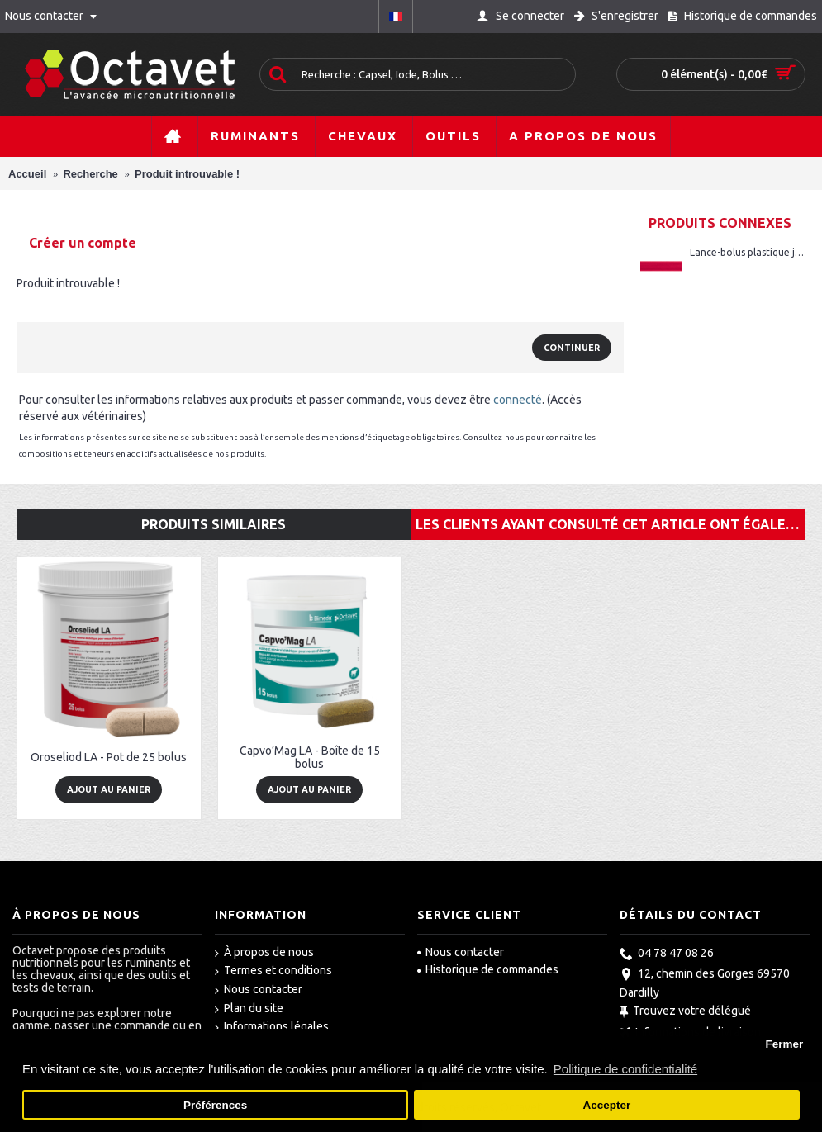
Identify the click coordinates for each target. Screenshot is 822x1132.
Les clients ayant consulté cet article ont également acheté (611, 524)
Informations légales (272, 1027)
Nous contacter (258, 990)
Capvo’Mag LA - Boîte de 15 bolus (310, 757)
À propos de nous (264, 952)
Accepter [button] (607, 1105)
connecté (517, 399)
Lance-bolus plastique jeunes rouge (747, 252)
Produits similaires (213, 524)
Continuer (572, 348)
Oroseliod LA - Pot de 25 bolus (109, 757)
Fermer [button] (784, 1044)
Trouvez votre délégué (685, 1012)
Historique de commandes (487, 969)
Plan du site (249, 1009)
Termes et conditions (273, 971)
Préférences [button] (215, 1105)
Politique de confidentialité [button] (625, 1069)
